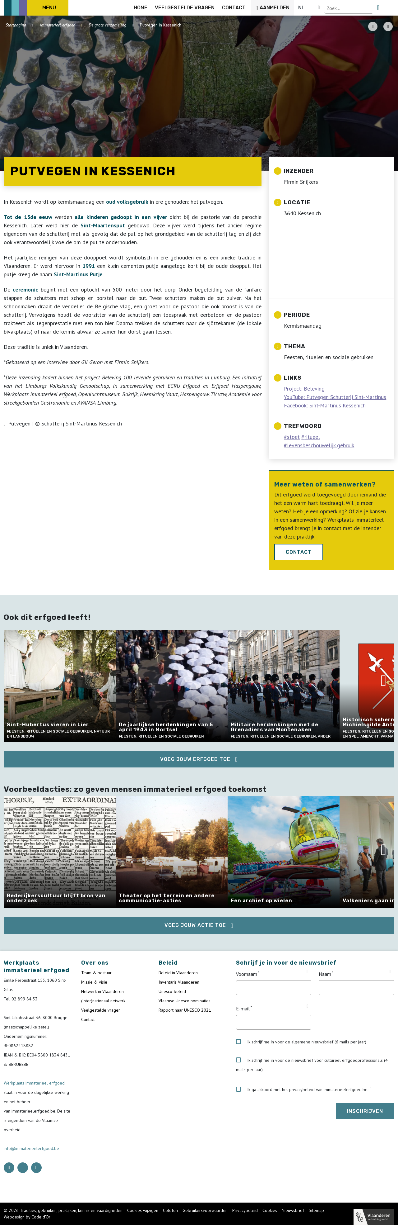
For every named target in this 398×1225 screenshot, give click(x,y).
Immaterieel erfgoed (57, 25)
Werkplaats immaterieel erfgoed (34, 1083)
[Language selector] (373, 8)
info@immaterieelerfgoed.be (31, 1148)
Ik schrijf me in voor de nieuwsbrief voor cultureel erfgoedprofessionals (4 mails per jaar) (312, 1064)
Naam (325, 974)
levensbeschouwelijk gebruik (320, 445)
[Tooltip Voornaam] (307, 972)
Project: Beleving (304, 388)
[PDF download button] (372, 26)
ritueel (312, 436)
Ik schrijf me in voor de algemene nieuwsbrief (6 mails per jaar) (301, 1042)
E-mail (243, 1008)
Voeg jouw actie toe (195, 925)
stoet (293, 436)
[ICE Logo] (36, 8)
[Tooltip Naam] (390, 972)
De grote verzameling (107, 25)
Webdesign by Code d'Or (27, 1217)
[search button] (390, 7)
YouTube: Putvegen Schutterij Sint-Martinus (335, 397)
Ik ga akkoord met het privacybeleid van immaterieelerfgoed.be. (302, 1089)
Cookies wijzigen (142, 1210)
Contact (299, 552)
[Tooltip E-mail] (307, 1006)
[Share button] (388, 26)
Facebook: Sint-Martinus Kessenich (325, 405)
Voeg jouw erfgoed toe (195, 759)
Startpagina (16, 25)
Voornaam (246, 974)
